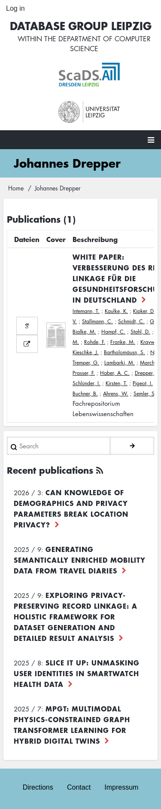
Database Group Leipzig (81, 26)
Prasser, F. (84, 373)
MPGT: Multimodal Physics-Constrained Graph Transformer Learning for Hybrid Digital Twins (72, 724)
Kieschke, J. (86, 352)
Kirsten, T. (117, 383)
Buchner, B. (85, 393)
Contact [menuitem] (79, 787)
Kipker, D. (144, 311)
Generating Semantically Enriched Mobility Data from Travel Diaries (80, 560)
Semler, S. (145, 393)
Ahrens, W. (115, 393)
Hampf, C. (113, 331)
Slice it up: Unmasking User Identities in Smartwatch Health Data (77, 673)
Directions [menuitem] (38, 787)
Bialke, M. (84, 331)
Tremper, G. (86, 362)
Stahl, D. (140, 331)
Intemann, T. (86, 311)
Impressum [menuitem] (121, 787)
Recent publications (50, 470)
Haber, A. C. (115, 373)
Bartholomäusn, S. (124, 352)
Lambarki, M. (119, 362)
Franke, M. (122, 342)
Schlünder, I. (86, 383)
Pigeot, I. (143, 383)
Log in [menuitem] (15, 8)
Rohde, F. (94, 342)
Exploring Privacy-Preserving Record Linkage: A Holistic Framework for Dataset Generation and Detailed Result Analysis (75, 616)
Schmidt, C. (131, 321)
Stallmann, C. (97, 321)
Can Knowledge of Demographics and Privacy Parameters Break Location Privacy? (71, 508)
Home (16, 188)
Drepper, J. (147, 373)
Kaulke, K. (116, 311)
